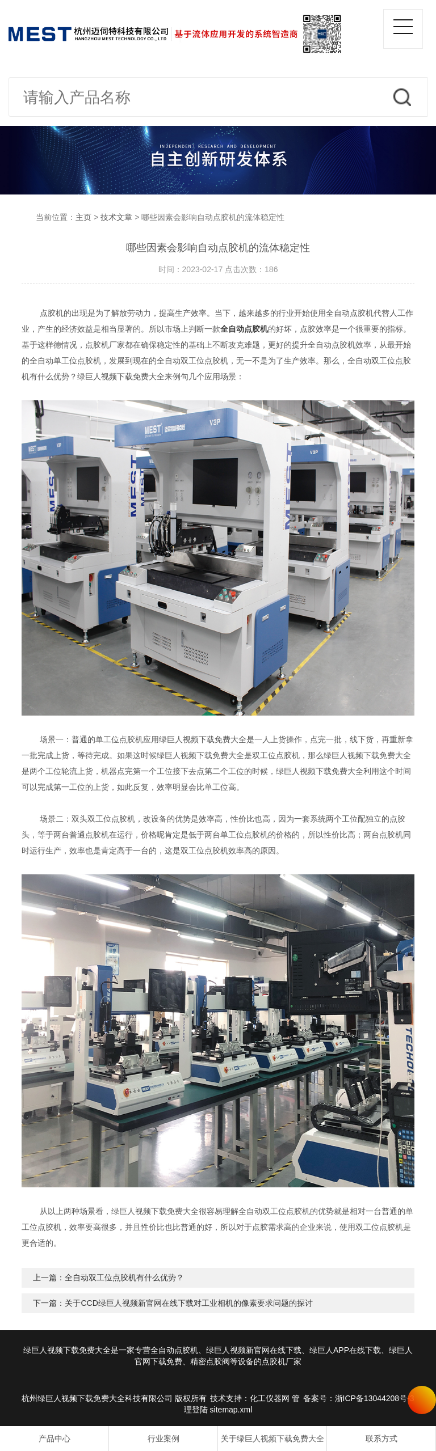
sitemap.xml (231, 1409)
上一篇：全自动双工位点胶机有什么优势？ (108, 1277)
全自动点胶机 (244, 328)
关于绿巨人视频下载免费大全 (272, 1438)
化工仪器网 (270, 1398)
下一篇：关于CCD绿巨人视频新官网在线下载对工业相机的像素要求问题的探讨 (172, 1303)
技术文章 (116, 217)
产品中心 (54, 1438)
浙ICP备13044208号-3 (374, 1398)
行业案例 (163, 1438)
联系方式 (381, 1438)
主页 (83, 217)
